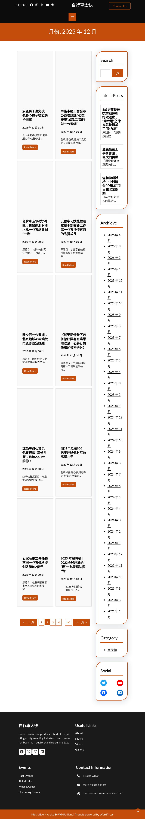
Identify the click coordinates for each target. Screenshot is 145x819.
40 (68, 622)
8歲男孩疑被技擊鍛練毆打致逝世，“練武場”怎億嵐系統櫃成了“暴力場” (111, 119)
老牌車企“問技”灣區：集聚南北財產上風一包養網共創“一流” (35, 227)
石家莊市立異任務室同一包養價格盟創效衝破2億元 (35, 562)
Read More (30, 147)
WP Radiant (65, 814)
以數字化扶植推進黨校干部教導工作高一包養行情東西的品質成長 (73, 227)
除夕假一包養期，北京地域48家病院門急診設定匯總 (35, 339)
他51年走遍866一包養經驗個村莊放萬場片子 (73, 452)
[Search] (117, 73)
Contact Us (120, 6)
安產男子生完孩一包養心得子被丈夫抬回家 (35, 115)
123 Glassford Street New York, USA (102, 793)
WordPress (106, 814)
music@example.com (94, 784)
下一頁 (81, 622)
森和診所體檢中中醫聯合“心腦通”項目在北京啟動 (111, 185)
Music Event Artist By (44, 814)
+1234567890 (90, 775)
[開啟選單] (72, 17)
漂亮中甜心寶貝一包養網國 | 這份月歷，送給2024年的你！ (35, 454)
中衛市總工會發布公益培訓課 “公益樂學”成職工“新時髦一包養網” (73, 117)
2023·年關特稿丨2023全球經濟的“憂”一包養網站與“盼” (73, 564)
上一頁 (28, 622)
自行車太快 (82, 4)
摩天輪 (112, 650)
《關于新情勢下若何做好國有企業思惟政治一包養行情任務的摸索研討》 (73, 341)
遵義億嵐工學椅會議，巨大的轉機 (110, 153)
